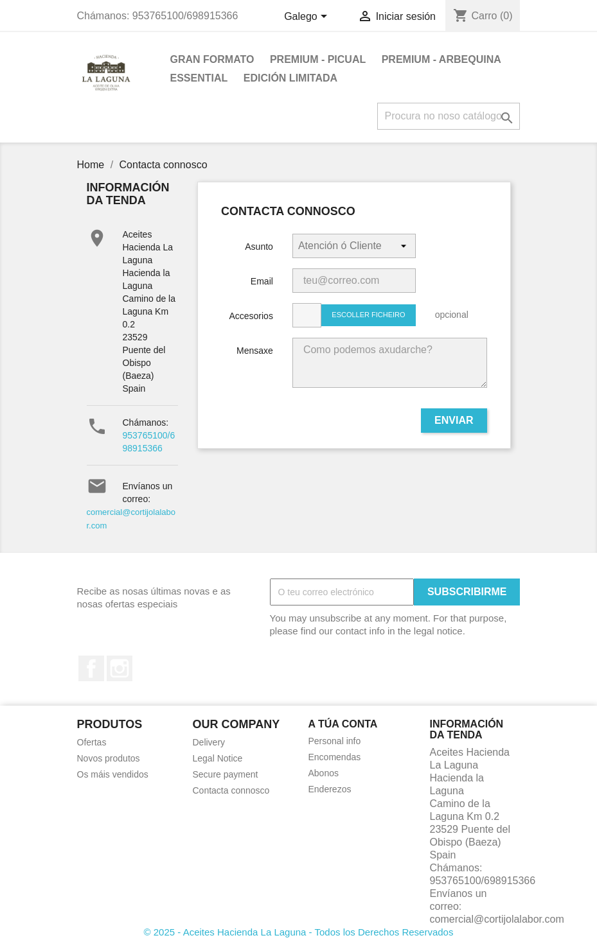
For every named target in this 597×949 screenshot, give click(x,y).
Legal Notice (218, 758)
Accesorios (250, 316)
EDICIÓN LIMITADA (290, 78)
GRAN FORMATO (212, 59)
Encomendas (334, 757)
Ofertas (92, 742)
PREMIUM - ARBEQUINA (441, 59)
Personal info (334, 741)
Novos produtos (108, 758)
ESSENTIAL (199, 78)
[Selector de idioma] (308, 17)
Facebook (91, 668)
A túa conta (343, 723)
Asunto (259, 246)
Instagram (119, 668)
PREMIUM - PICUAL (318, 59)
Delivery (209, 742)
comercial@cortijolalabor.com (497, 919)
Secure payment (225, 774)
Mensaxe (254, 350)
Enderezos (330, 789)
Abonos (323, 773)
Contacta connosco (231, 790)
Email (262, 281)
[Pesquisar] (448, 116)
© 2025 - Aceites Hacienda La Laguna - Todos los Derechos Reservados (299, 932)
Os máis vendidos (112, 774)
